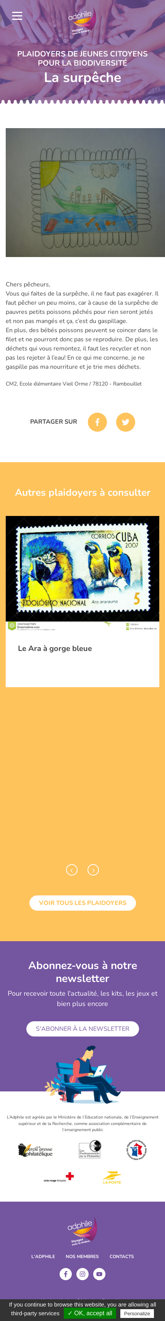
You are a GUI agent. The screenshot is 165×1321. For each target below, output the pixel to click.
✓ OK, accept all (90, 1313)
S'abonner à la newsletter (82, 1029)
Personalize (137, 1313)
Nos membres (82, 1257)
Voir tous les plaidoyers (82, 903)
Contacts (122, 1257)
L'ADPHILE (43, 1257)
